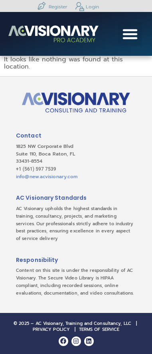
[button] (130, 34)
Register (51, 6)
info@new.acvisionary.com (46, 176)
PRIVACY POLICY (51, 329)
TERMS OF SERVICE (99, 329)
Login (86, 6)
